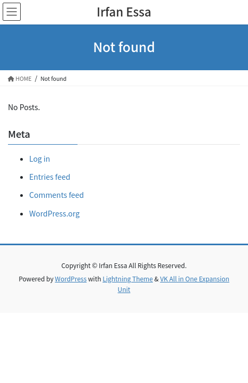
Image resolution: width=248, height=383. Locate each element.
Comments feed (56, 194)
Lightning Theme (127, 278)
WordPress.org (54, 213)
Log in (39, 158)
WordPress (71, 278)
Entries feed (49, 176)
